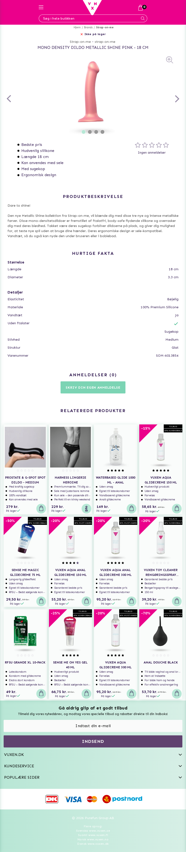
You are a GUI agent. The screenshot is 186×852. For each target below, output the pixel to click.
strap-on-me (105, 42)
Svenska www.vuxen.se (93, 830)
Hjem (77, 27)
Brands (88, 27)
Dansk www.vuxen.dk (92, 843)
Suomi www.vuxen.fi (93, 835)
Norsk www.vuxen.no (93, 839)
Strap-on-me (105, 27)
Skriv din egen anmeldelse (93, 387)
